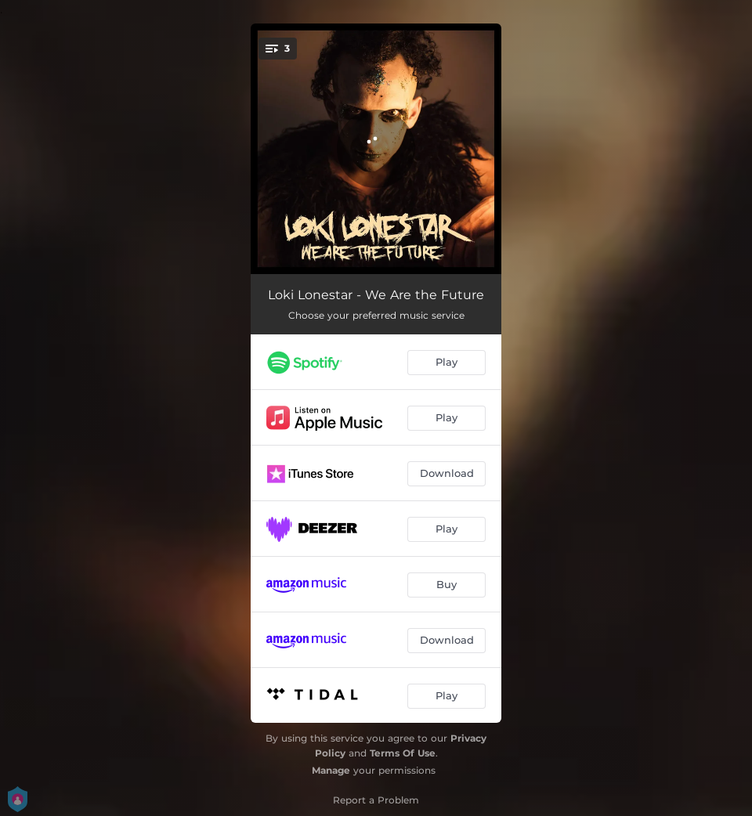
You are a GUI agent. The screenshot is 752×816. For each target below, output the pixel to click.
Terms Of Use (403, 753)
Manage (331, 770)
